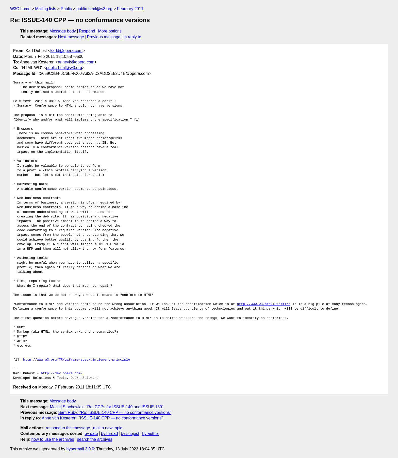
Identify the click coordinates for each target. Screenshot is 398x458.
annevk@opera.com (76, 62)
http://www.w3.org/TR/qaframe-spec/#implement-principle (76, 360)
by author (150, 433)
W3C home (20, 9)
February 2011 (130, 9)
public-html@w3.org (94, 9)
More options (110, 31)
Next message (71, 37)
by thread (109, 433)
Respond (87, 31)
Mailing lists (45, 9)
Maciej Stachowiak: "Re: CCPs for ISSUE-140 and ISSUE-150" (106, 407)
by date (91, 433)
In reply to (132, 37)
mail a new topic (107, 428)
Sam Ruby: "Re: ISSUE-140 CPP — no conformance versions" (114, 412)
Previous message (104, 37)
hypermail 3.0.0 (80, 449)
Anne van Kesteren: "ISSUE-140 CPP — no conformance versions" (102, 418)
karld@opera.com (66, 50)
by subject (130, 433)
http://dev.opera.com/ (61, 373)
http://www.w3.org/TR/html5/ (263, 304)
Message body (62, 31)
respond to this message (68, 428)
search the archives (94, 439)
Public (66, 9)
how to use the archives (52, 439)
